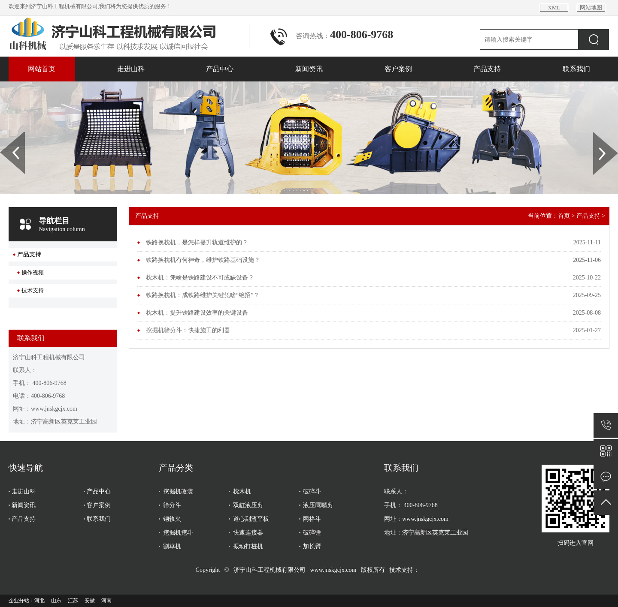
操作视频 (32, 272)
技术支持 (32, 290)
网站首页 (41, 68)
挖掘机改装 (178, 491)
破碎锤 (312, 532)
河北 (39, 601)
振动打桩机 (248, 546)
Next (598, 135)
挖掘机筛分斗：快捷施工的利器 (188, 330)
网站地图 (591, 7)
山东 (56, 601)
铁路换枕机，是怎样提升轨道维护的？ (197, 242)
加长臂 (312, 546)
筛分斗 (172, 505)
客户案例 (398, 68)
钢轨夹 (172, 519)
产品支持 (487, 68)
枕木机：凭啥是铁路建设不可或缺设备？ (200, 277)
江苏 (73, 601)
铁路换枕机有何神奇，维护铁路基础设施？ (203, 260)
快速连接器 (248, 532)
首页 (564, 216)
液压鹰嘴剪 (318, 505)
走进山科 (131, 68)
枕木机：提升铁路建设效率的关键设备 (197, 313)
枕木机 (242, 491)
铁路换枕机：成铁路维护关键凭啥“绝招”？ (202, 295)
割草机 (172, 546)
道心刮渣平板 (251, 519)
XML (554, 7)
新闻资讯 (309, 68)
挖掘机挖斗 (178, 532)
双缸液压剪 (248, 505)
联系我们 (576, 68)
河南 (106, 601)
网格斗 (312, 519)
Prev (4, 135)
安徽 (90, 601)
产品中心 (219, 68)
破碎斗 (312, 491)
